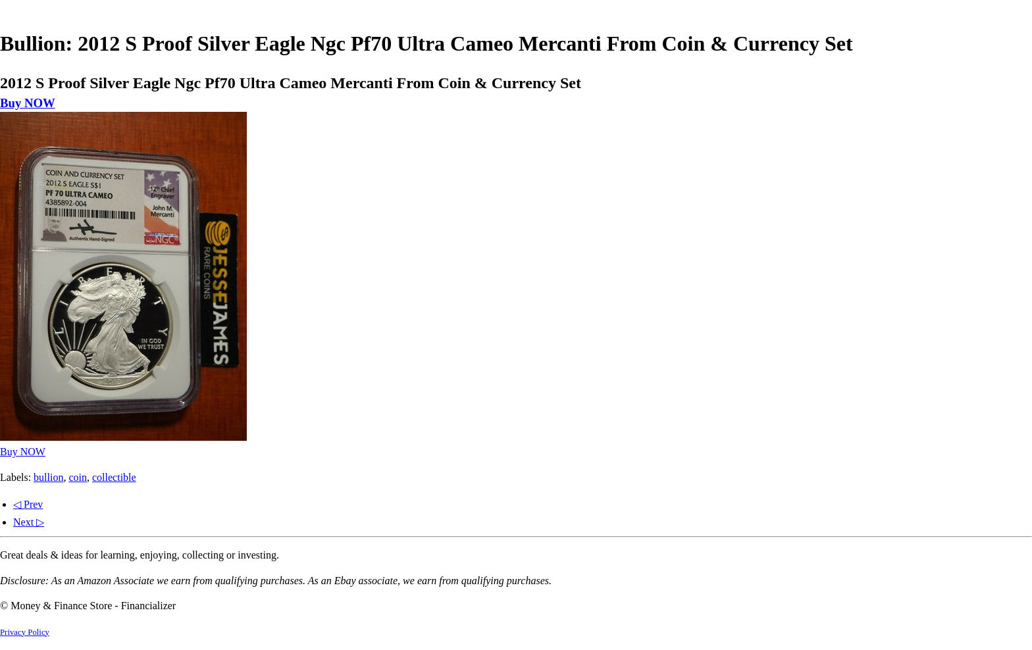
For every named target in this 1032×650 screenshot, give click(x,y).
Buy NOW (27, 103)
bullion (48, 477)
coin (77, 477)
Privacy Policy (24, 632)
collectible (114, 477)
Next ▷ (28, 522)
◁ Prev (28, 504)
